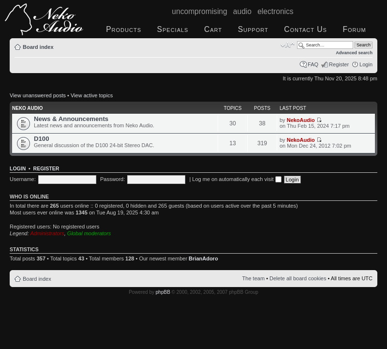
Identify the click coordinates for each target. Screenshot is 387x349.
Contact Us (305, 29)
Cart (213, 29)
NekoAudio (301, 120)
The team (253, 278)
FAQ (313, 64)
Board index (38, 47)
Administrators (47, 233)
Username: (23, 179)
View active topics (92, 95)
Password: (112, 179)
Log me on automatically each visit (236, 179)
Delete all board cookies (297, 278)
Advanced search (354, 52)
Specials (173, 29)
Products (123, 29)
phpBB (163, 292)
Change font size (288, 45)
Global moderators (89, 233)
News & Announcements (71, 118)
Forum (354, 29)
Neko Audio (27, 108)
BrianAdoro (203, 258)
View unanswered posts (38, 95)
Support (253, 29)
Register (339, 64)
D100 (41, 138)
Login (365, 64)
